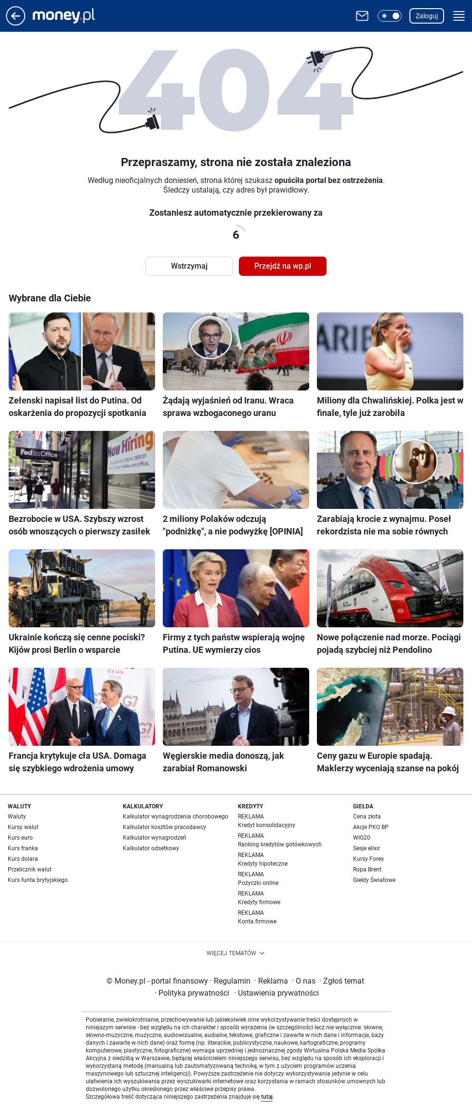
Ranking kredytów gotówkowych (280, 844)
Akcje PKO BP (371, 827)
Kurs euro (20, 837)
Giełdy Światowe (374, 880)
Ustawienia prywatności (276, 993)
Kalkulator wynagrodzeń (154, 837)
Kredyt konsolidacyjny (266, 825)
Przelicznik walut (30, 869)
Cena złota (367, 816)
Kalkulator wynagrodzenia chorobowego (175, 816)
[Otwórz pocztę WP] (362, 16)
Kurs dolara (23, 859)
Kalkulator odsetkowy (151, 848)
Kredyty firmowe (259, 902)
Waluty (17, 816)
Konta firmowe (257, 921)
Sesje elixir (366, 848)
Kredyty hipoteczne (263, 863)
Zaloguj (427, 16)
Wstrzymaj (189, 266)
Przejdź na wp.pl (282, 266)
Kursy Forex (368, 859)
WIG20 (361, 837)
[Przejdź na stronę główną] (16, 22)
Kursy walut (23, 827)
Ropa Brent (367, 869)
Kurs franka (23, 848)
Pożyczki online (258, 883)
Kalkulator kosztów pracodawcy (164, 827)
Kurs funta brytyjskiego (38, 880)
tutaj (267, 1096)
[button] (390, 16)
